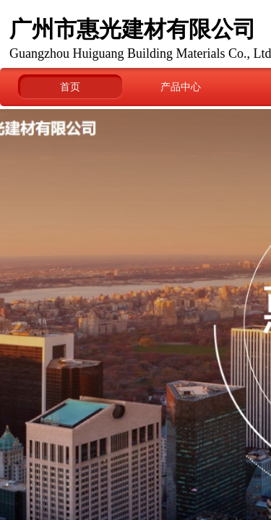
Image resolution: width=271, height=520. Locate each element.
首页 (70, 86)
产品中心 (180, 86)
